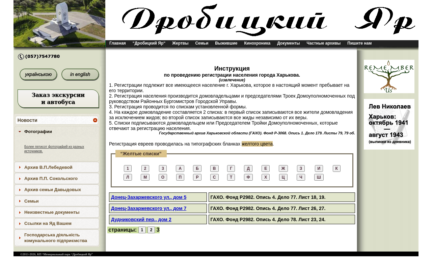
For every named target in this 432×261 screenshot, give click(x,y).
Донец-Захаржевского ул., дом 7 (148, 208)
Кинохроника (257, 43)
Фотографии (38, 131)
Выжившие (226, 43)
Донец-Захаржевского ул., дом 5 (148, 197)
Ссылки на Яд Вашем (48, 223)
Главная (117, 43)
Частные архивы (324, 43)
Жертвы (180, 43)
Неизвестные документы (52, 212)
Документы (288, 43)
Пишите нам (359, 43)
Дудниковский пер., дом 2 (141, 219)
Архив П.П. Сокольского (51, 178)
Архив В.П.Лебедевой (48, 167)
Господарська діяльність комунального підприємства (55, 237)
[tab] (56, 131)
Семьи (201, 43)
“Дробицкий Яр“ (149, 43)
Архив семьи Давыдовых (52, 189)
